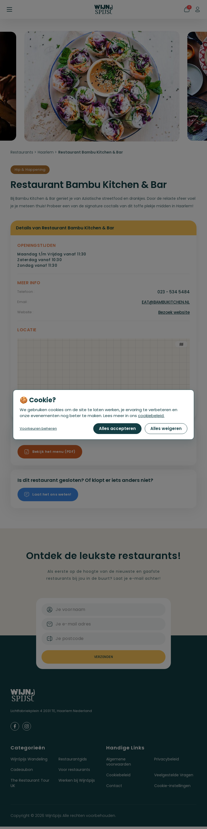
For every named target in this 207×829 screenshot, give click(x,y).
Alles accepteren (117, 428)
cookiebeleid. (151, 415)
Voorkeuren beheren (38, 428)
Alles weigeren (166, 428)
